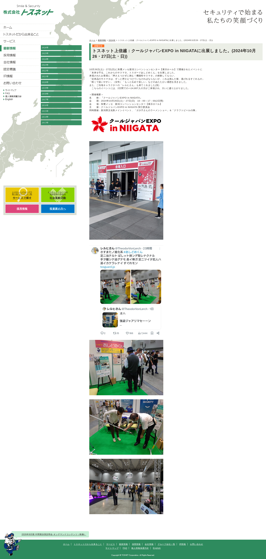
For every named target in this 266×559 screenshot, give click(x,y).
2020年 (45, 82)
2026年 (45, 47)
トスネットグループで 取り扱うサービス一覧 (22, 195)
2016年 (45, 105)
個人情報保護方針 (140, 548)
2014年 (45, 117)
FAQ (125, 548)
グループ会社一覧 (166, 544)
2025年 (45, 53)
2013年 (45, 122)
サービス (110, 544)
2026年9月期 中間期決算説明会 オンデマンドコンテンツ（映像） (54, 534)
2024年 (112, 40)
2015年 (45, 111)
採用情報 (136, 544)
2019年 (45, 88)
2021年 (45, 76)
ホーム (92, 40)
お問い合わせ (196, 544)
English (157, 548)
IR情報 (182, 544)
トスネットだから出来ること (88, 544)
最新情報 (102, 40)
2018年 (45, 94)
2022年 (45, 70)
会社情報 (149, 544)
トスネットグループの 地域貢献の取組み (58, 195)
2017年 (45, 99)
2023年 (45, 65)
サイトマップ (112, 548)
